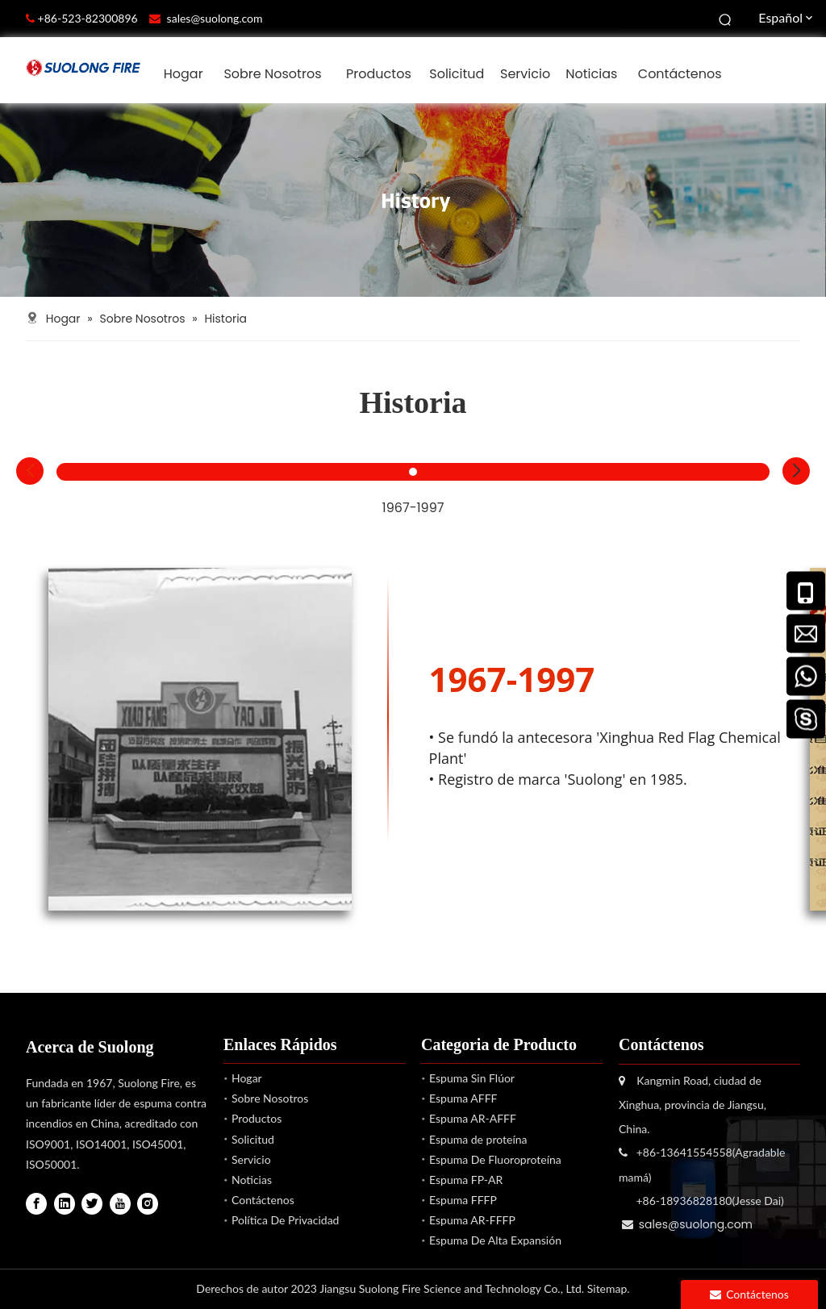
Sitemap (607, 1288)
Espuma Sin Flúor (472, 1078)
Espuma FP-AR (466, 1179)
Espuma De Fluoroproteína (495, 1159)
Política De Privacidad (285, 1220)
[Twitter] (91, 1203)
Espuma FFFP (463, 1200)
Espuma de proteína (478, 1139)
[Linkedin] (64, 1203)
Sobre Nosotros (270, 1098)
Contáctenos (263, 1200)
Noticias (252, 1179)
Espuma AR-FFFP (472, 1220)
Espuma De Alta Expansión (495, 1240)
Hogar (247, 1078)
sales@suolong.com (215, 18)
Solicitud (253, 1139)
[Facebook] (36, 1203)
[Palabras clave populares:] (726, 18)
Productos (257, 1118)
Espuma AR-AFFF (472, 1118)
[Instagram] (147, 1203)
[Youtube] (120, 1203)
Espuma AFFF (463, 1098)
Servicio (251, 1159)
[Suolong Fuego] (413, 200)
